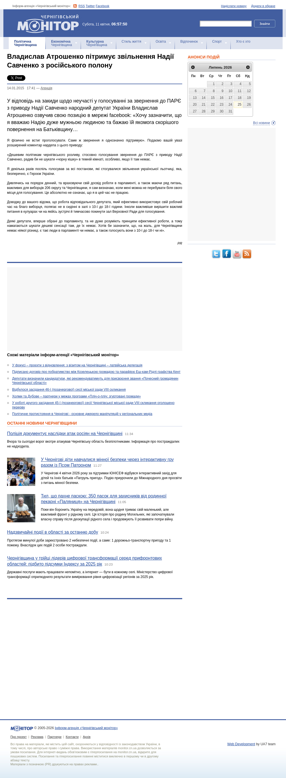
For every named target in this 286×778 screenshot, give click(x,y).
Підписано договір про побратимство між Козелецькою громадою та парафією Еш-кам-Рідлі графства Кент (96, 372)
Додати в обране (263, 6)
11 (239, 91)
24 (230, 105)
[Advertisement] (91, 309)
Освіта (161, 42)
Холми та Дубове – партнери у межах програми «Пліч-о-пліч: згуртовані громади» (76, 396)
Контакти (72, 736)
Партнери (54, 736)
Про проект (18, 736)
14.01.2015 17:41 (21, 88)
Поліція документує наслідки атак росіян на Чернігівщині (64, 433)
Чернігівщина (25, 43)
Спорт (217, 42)
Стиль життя (131, 42)
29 (213, 111)
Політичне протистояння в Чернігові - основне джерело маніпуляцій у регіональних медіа (82, 414)
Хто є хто (243, 42)
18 (239, 98)
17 (230, 98)
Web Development (241, 744)
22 (213, 105)
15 (213, 98)
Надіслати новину (234, 6)
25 (239, 105)
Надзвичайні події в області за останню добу (52, 532)
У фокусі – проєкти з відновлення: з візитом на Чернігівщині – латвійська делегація (77, 365)
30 (221, 111)
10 (230, 91)
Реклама (37, 736)
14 (203, 98)
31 (230, 111)
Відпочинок (189, 42)
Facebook (102, 6)
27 (195, 111)
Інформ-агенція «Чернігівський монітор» (50, 23)
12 (249, 91)
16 (221, 98)
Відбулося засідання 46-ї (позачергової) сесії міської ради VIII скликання (69, 390)
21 (203, 105)
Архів (87, 736)
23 (221, 105)
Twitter (90, 6)
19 (249, 98)
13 (195, 98)
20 (195, 105)
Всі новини (261, 123)
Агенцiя (46, 88)
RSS (81, 6)
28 (203, 111)
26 (249, 105)
